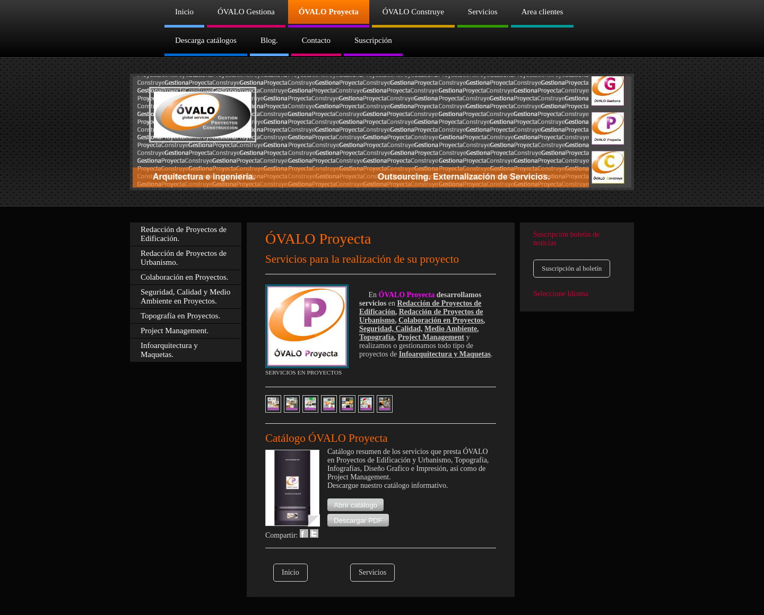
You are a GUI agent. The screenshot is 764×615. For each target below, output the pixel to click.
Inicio (290, 572)
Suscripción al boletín (572, 268)
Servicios (372, 572)
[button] (355, 504)
